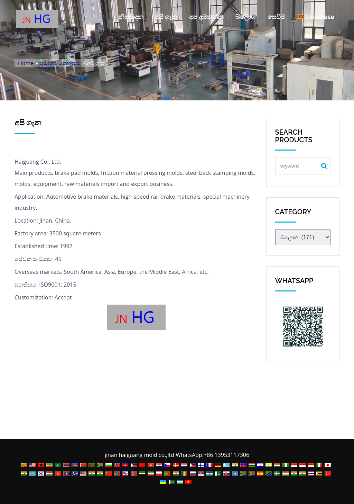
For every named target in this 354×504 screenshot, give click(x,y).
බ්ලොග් (245, 16)
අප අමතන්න (206, 16)
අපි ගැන (166, 16)
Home (26, 63)
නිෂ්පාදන (131, 16)
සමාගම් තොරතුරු (60, 63)
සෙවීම (276, 16)
